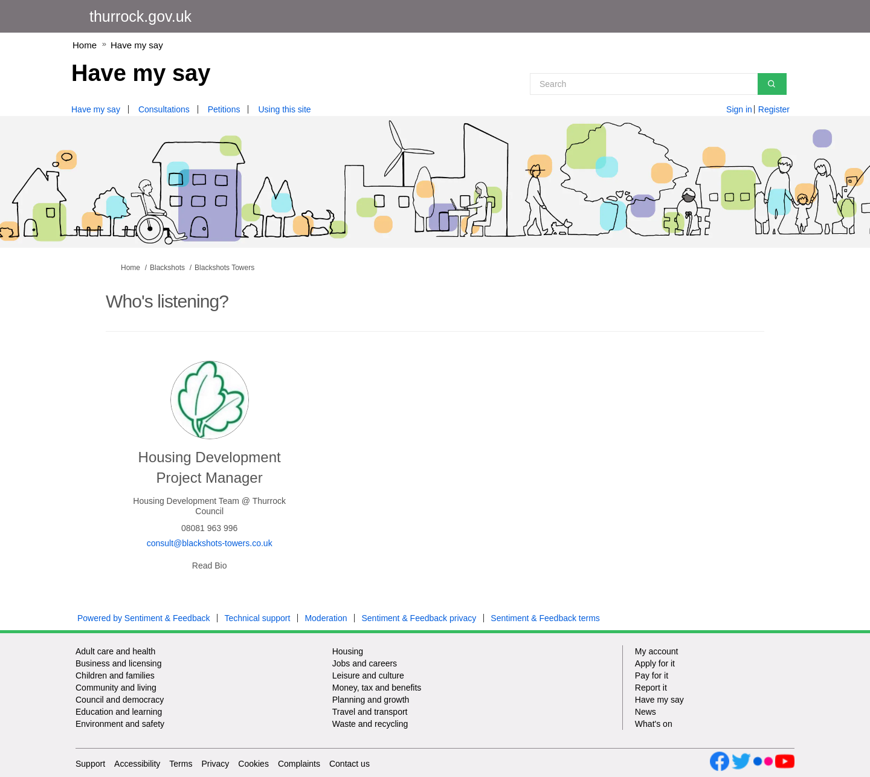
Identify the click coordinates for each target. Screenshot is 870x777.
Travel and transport (370, 712)
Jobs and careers (364, 663)
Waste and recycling (370, 724)
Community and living (116, 687)
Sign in (739, 109)
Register (774, 109)
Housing (347, 651)
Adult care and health (115, 651)
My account (656, 651)
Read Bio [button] (209, 565)
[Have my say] (100, 109)
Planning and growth (371, 699)
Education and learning (119, 712)
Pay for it (651, 675)
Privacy (215, 764)
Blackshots (167, 267)
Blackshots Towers (224, 267)
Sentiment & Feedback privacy (418, 618)
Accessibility (137, 764)
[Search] (658, 84)
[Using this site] (289, 109)
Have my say (137, 45)
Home (84, 45)
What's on (653, 724)
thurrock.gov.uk (140, 16)
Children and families (115, 675)
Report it (651, 687)
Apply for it (655, 663)
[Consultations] (168, 109)
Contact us (349, 764)
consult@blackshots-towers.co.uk (209, 543)
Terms (180, 764)
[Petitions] (229, 109)
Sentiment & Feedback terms (545, 618)
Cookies (253, 764)
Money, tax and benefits (377, 687)
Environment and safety (120, 724)
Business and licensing (118, 663)
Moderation (325, 618)
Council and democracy (120, 699)
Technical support (257, 618)
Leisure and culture (368, 675)
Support (90, 764)
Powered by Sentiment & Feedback (143, 618)
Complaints (299, 764)
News (645, 712)
